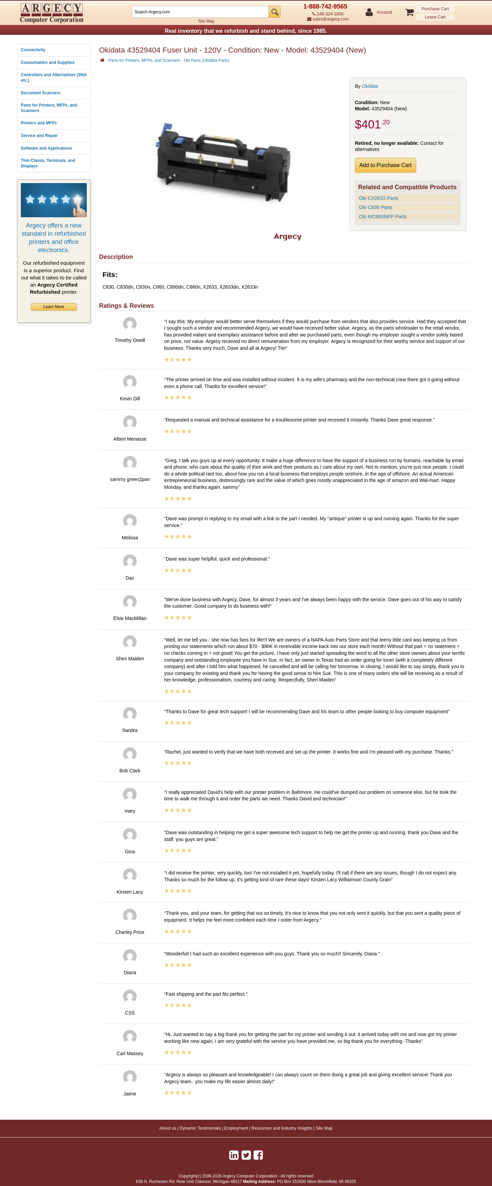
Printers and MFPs (39, 123)
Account (384, 12)
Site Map (206, 21)
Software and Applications (46, 148)
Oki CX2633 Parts (378, 198)
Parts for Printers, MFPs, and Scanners (49, 108)
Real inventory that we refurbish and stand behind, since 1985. (246, 31)
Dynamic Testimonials (200, 1128)
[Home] (102, 60)
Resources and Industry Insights (282, 1128)
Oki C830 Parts (376, 207)
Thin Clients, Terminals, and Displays (48, 163)
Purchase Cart (435, 8)
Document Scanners (40, 93)
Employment (236, 1128)
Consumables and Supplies (47, 62)
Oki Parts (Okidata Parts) (206, 60)
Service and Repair (39, 135)
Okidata (370, 86)
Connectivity (33, 49)
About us (168, 1128)
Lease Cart (435, 17)
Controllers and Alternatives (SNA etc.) (53, 77)
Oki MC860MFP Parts (383, 216)
